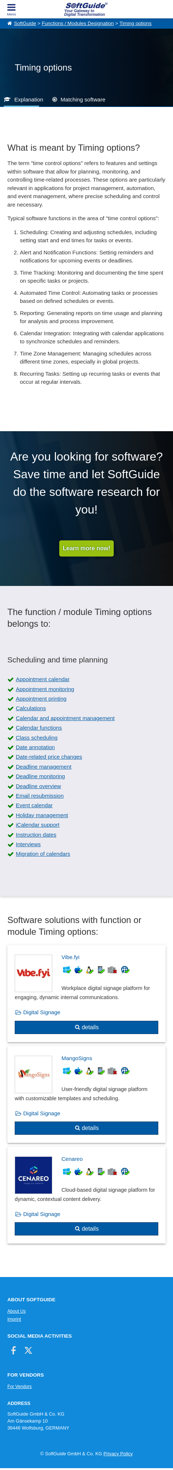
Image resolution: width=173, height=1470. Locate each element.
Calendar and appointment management (65, 718)
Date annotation (35, 747)
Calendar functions (39, 728)
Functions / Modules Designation (78, 23)
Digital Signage (41, 1012)
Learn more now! (86, 548)
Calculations (31, 708)
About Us (16, 1311)
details (90, 1027)
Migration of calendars (43, 854)
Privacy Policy (118, 1453)
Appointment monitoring (45, 689)
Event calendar (34, 805)
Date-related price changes (49, 757)
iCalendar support (37, 825)
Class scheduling (36, 737)
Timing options (135, 23)
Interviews (28, 844)
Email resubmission (40, 796)
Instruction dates (36, 834)
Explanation (28, 99)
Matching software (83, 99)
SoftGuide (25, 23)
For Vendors (19, 1386)
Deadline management (43, 766)
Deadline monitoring (40, 776)
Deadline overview (38, 786)
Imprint (14, 1319)
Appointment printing (41, 698)
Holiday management (42, 815)
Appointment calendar (43, 679)
